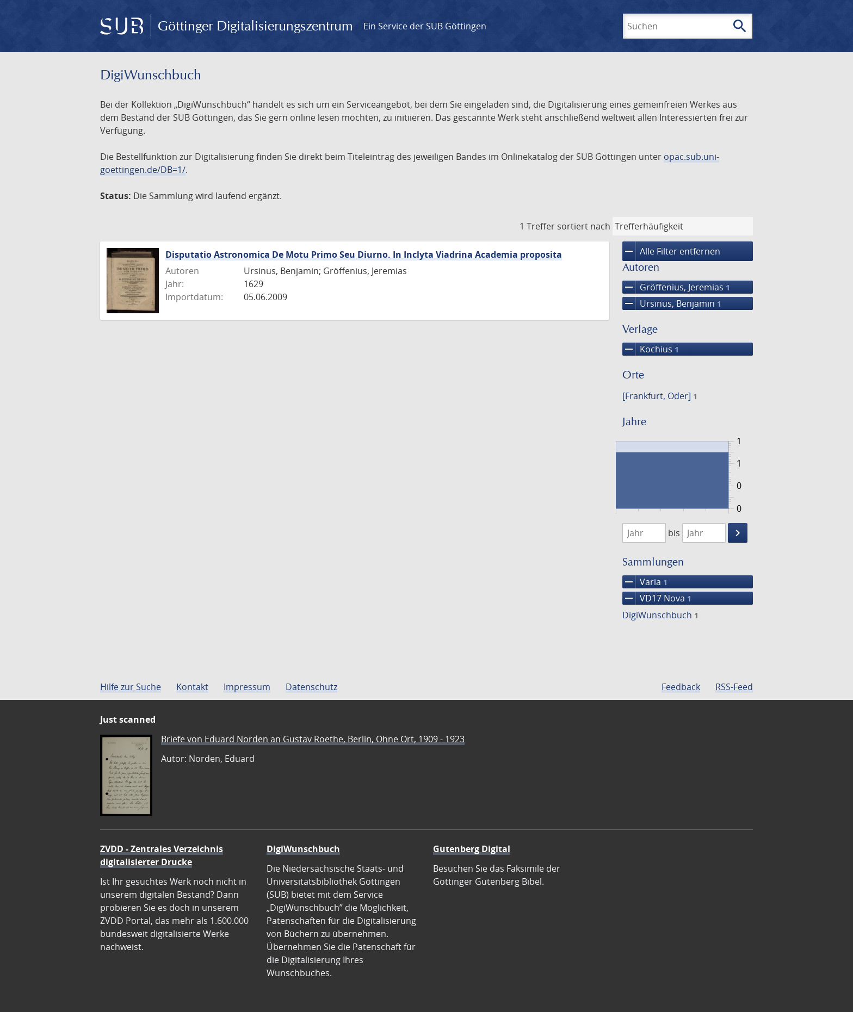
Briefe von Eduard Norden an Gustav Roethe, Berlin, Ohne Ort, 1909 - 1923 (313, 739)
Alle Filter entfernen (671, 251)
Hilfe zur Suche (130, 687)
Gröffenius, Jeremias (676, 287)
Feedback (681, 687)
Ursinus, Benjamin (671, 303)
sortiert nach (583, 226)
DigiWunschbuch (660, 615)
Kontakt (192, 687)
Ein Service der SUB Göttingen (424, 26)
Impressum (247, 687)
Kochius (650, 349)
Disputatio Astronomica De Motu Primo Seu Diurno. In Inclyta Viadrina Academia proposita (363, 254)
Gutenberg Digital (471, 849)
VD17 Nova (656, 598)
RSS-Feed (734, 687)
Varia (644, 581)
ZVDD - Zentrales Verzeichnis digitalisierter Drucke (161, 855)
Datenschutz (311, 687)
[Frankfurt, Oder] (659, 396)
